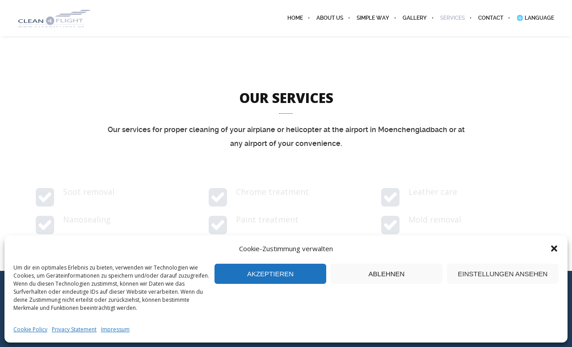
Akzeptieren (270, 274)
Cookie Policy (30, 329)
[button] (554, 248)
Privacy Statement (74, 329)
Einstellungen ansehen (503, 274)
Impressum (115, 329)
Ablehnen (387, 274)
